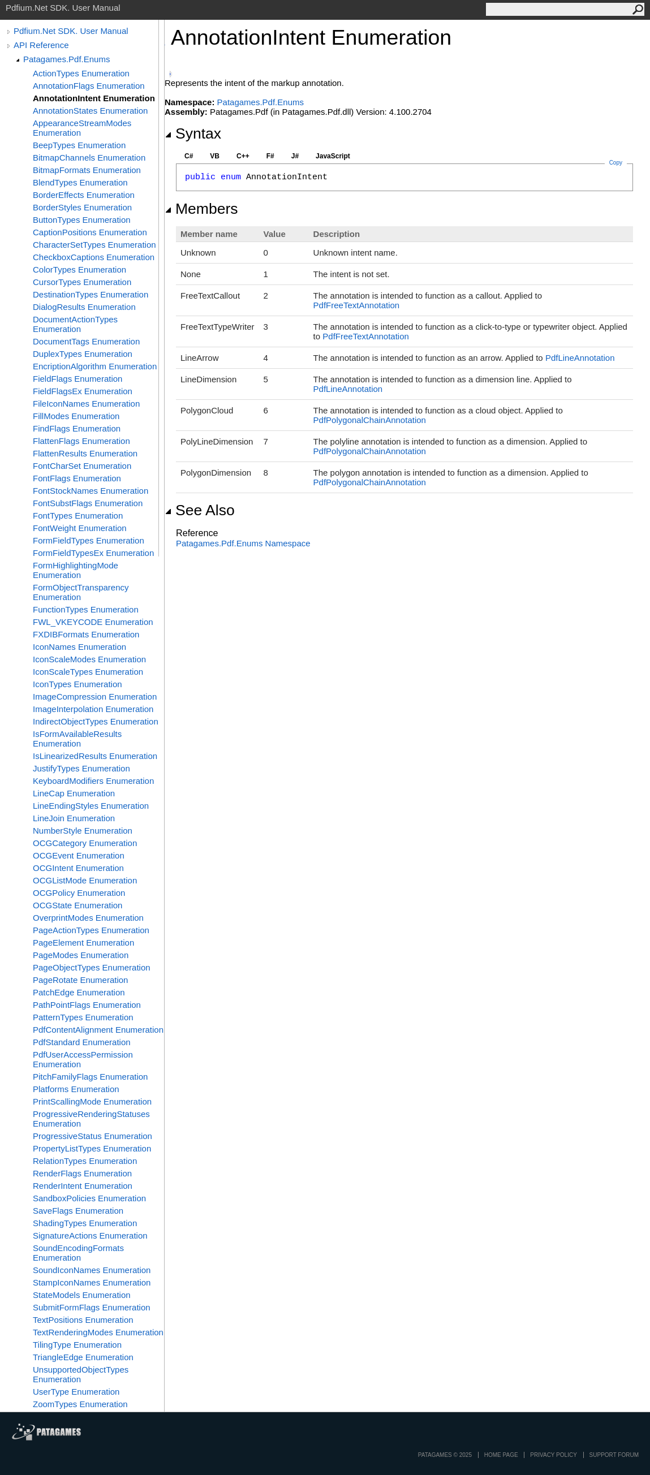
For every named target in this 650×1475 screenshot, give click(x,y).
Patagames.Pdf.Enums (66, 59)
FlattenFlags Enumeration (81, 441)
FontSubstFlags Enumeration (88, 503)
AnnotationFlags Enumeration (89, 85)
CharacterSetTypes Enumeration (94, 244)
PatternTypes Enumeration (83, 1017)
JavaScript (333, 156)
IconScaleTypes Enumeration (88, 671)
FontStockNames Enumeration (90, 490)
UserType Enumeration (76, 1391)
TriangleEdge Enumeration (83, 1357)
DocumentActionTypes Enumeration (75, 324)
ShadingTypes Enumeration (85, 1223)
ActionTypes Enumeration (81, 73)
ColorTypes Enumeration (79, 269)
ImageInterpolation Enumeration (93, 709)
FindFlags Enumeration (76, 428)
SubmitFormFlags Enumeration (91, 1307)
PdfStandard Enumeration (82, 1042)
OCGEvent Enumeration (78, 855)
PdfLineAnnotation (580, 358)
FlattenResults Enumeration (85, 453)
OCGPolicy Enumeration (79, 893)
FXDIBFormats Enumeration (86, 634)
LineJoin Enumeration (74, 818)
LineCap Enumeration (74, 793)
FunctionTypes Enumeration (86, 609)
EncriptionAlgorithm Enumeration (95, 366)
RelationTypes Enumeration (85, 1161)
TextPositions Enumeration (83, 1320)
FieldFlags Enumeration (77, 378)
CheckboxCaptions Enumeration (93, 257)
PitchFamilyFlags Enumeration (90, 1076)
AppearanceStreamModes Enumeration (82, 127)
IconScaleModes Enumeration (89, 659)
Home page (501, 1455)
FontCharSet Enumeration (82, 466)
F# (270, 156)
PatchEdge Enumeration (79, 992)
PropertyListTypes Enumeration (92, 1148)
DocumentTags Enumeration (86, 341)
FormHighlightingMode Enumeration (75, 570)
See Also (200, 510)
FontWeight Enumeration (80, 528)
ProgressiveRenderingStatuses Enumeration (91, 1118)
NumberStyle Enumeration (82, 830)
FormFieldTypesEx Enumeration (93, 553)
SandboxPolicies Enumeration (89, 1198)
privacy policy (553, 1455)
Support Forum (614, 1455)
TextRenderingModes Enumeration (98, 1332)
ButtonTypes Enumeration (82, 220)
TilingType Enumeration (77, 1344)
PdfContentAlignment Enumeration (98, 1029)
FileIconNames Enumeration (86, 403)
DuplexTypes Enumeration (82, 354)
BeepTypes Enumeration (79, 145)
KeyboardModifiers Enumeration (93, 781)
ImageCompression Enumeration (95, 696)
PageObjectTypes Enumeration (91, 967)
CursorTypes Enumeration (82, 282)
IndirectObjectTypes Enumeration (95, 721)
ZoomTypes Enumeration (80, 1404)
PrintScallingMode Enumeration (92, 1101)
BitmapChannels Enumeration (89, 157)
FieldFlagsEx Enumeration (82, 391)
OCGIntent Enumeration (78, 868)
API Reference (41, 45)
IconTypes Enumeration (77, 684)
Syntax (193, 133)
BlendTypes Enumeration (80, 182)
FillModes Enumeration (76, 416)
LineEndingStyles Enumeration (91, 805)
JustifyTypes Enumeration (81, 768)
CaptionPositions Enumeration (90, 232)
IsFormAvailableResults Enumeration (77, 738)
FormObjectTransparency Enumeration (81, 592)
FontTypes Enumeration (78, 515)
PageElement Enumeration (83, 942)
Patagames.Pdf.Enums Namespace (243, 543)
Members (201, 208)
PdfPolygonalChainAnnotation (369, 420)
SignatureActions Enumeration (90, 1235)
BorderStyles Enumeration (82, 207)
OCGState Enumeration (77, 905)
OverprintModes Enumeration (88, 917)
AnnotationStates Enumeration (90, 110)
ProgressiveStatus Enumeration (92, 1136)
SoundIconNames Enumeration (91, 1270)
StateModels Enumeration (82, 1295)
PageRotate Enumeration (80, 980)
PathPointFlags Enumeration (87, 1005)
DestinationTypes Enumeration (90, 294)
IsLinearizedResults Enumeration (95, 756)
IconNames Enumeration (79, 647)
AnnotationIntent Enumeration (94, 98)
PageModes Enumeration (80, 955)
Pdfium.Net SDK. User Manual (71, 31)
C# (188, 156)
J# (295, 156)
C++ (242, 156)
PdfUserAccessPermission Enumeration (83, 1059)
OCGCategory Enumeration (85, 843)
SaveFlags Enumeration (78, 1210)
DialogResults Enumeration (84, 307)
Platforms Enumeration (76, 1089)
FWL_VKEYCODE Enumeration (93, 622)
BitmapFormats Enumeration (87, 170)
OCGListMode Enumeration (85, 880)
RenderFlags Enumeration (82, 1173)
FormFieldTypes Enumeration (88, 540)
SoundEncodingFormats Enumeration (78, 1252)
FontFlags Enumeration (77, 478)
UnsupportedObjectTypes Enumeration (80, 1374)
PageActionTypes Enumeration (91, 930)
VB (214, 156)
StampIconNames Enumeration (91, 1282)
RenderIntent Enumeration (82, 1186)
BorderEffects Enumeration (84, 195)
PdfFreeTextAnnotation (356, 305)
